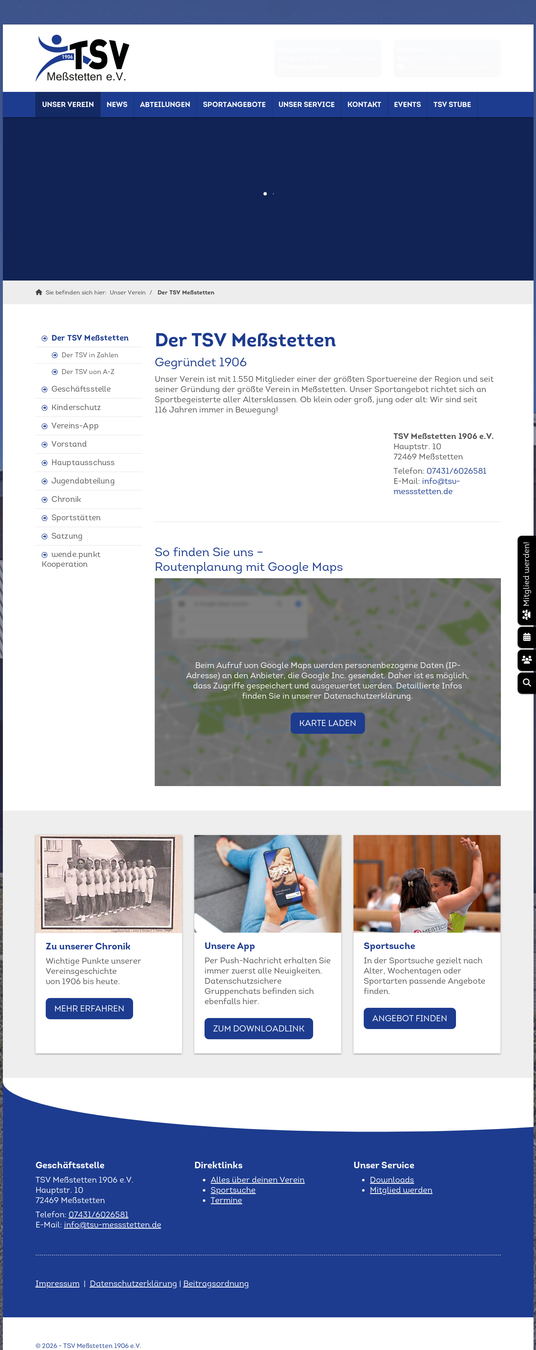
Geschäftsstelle (81, 389)
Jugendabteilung (83, 481)
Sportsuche (233, 1190)
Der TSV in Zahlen (90, 355)
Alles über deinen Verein (258, 1180)
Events (407, 104)
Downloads (392, 1180)
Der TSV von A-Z (88, 372)
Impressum (58, 1283)
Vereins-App (75, 425)
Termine (226, 1200)
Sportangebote (234, 104)
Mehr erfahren (89, 1008)
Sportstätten (76, 517)
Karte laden (327, 723)
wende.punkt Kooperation (71, 559)
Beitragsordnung (216, 1283)
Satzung (66, 536)
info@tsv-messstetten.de (448, 67)
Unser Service (306, 104)
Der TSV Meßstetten (186, 292)
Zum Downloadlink (259, 1028)
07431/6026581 (436, 58)
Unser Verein (68, 104)
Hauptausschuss (83, 462)
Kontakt (364, 104)
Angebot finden (409, 1018)
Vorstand (69, 444)
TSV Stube (452, 104)
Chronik (66, 499)
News (117, 104)
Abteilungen (165, 104)
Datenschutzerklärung (133, 1283)
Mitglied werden (401, 1190)
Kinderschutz (76, 407)
